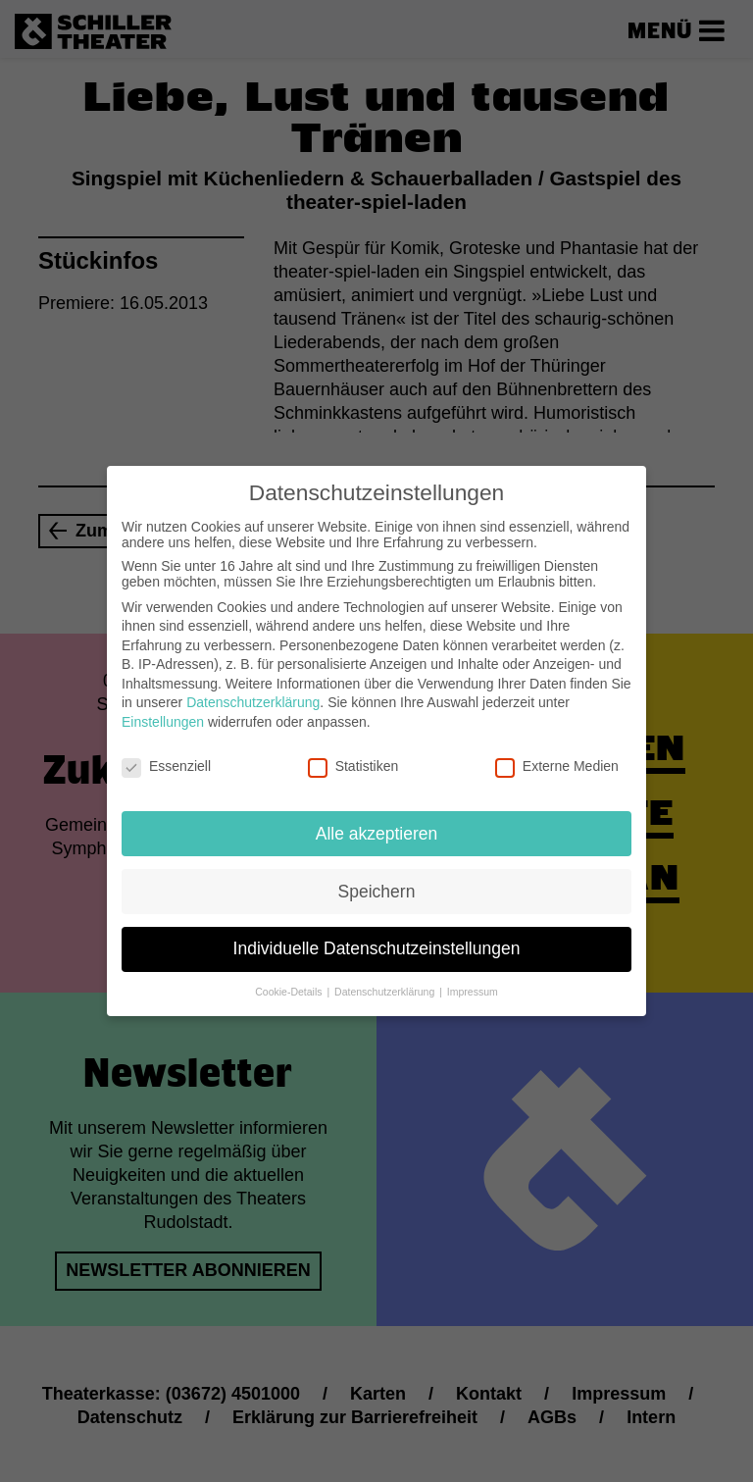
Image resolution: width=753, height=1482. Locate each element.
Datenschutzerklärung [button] (385, 988)
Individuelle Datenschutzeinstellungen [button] (377, 944)
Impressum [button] (472, 988)
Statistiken (353, 762)
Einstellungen (163, 718)
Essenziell (166, 762)
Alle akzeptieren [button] (377, 829)
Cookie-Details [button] (290, 988)
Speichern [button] (377, 886)
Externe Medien (557, 762)
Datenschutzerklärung (253, 698)
